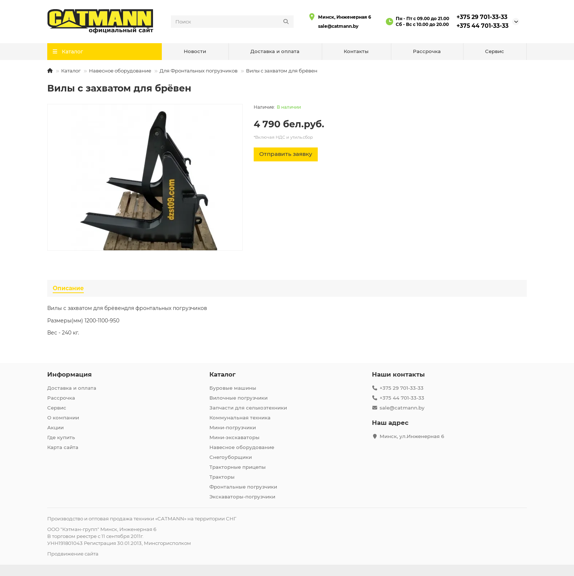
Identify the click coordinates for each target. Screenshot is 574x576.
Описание (68, 288)
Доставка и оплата (274, 51)
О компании (63, 417)
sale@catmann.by (338, 26)
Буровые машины (232, 388)
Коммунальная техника (240, 417)
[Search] (232, 21)
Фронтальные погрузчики (243, 487)
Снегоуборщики (230, 457)
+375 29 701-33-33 (481, 17)
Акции (55, 427)
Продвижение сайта (72, 554)
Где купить (61, 437)
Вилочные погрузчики (238, 398)
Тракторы (222, 477)
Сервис (494, 51)
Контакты (356, 51)
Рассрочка (427, 51)
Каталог (71, 71)
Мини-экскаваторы (234, 437)
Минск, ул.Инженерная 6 (412, 436)
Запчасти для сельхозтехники (248, 408)
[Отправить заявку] (286, 154)
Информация (69, 374)
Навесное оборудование (120, 71)
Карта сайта (62, 447)
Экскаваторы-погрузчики (242, 497)
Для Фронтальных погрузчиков (199, 71)
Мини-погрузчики (232, 427)
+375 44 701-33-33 (482, 25)
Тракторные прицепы (237, 467)
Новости (195, 51)
